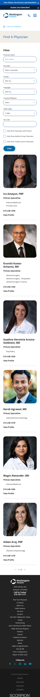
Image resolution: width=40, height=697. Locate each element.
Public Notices (20, 608)
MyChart (20, 640)
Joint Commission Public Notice (20, 626)
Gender (6, 77)
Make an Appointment (20, 646)
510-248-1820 (9, 357)
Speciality (6, 66)
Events (20, 634)
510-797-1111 (20, 595)
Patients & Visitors (20, 637)
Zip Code (6, 120)
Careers (20, 614)
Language (6, 87)
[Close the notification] (38, 3)
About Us (20, 605)
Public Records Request (20, 629)
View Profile (8, 215)
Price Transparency (20, 652)
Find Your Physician (20, 600)
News (20, 643)
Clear (9, 148)
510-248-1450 (9, 287)
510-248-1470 (9, 556)
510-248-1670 (9, 423)
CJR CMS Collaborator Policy (20, 617)
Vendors (20, 631)
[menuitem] (20, 678)
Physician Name (9, 55)
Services (20, 611)
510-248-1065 (9, 489)
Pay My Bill (20, 649)
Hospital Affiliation (10, 98)
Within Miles (7, 109)
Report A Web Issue (20, 655)
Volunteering (20, 623)
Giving (20, 620)
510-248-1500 (9, 211)
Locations (20, 603)
